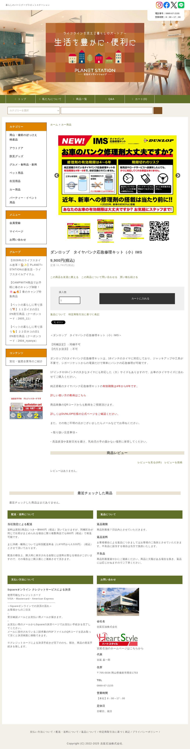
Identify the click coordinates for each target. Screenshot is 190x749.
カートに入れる (137, 298)
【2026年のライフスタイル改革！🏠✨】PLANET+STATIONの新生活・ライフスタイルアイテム (26, 267)
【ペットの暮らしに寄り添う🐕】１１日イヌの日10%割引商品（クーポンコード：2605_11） (26, 311)
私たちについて (50, 99)
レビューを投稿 (173, 462)
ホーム (54, 124)
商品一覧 (80, 99)
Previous (57, 175)
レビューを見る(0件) (150, 462)
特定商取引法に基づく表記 (84, 314)
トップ (20, 99)
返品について (58, 314)
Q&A (109, 99)
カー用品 (66, 124)
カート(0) (139, 99)
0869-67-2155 (105, 685)
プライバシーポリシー (145, 732)
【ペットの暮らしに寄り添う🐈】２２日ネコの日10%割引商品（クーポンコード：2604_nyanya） (26, 333)
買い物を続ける (129, 277)
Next (178, 175)
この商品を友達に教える (64, 277)
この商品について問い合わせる (99, 277)
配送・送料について (67, 732)
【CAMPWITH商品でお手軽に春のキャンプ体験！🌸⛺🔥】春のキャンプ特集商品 (26, 289)
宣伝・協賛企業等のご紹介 (26, 361)
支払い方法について (41, 732)
